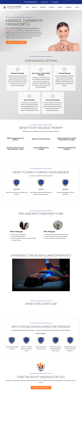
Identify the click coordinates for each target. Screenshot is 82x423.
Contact (77, 7)
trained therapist (42, 414)
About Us (34, 7)
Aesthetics (51, 7)
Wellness (60, 7)
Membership (69, 7)
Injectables (43, 7)
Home (27, 7)
